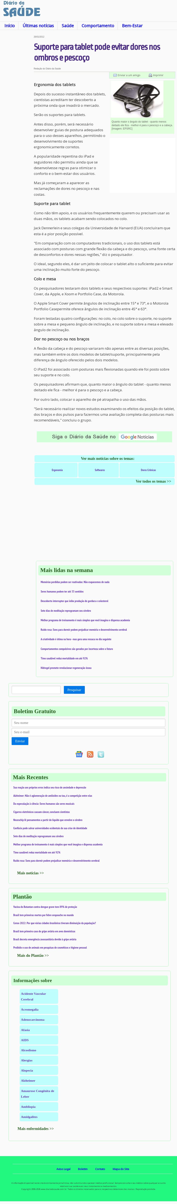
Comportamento (98, 25)
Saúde (68, 25)
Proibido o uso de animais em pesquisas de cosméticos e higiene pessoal (50, 947)
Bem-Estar (132, 25)
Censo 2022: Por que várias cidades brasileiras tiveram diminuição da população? (54, 923)
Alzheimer (28, 1080)
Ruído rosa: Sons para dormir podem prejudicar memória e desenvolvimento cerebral (84, 630)
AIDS (25, 1040)
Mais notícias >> (30, 873)
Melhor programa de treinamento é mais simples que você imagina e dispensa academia (85, 620)
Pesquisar (74, 690)
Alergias (26, 1060)
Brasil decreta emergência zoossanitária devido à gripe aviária (44, 939)
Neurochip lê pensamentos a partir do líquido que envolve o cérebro (47, 820)
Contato (100, 1169)
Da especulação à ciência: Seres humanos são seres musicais (43, 804)
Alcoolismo (28, 1050)
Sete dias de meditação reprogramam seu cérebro (66, 611)
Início (9, 25)
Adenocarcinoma (32, 1019)
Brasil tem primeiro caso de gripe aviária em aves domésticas (44, 931)
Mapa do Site (121, 1169)
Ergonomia (57, 470)
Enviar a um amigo (129, 75)
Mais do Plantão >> (33, 955)
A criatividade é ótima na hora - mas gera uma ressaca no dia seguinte (76, 639)
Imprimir (158, 75)
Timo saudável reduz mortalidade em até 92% (64, 658)
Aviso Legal (63, 1169)
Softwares (100, 470)
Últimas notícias (38, 25)
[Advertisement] (17, 99)
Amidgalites (29, 1117)
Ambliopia (28, 1106)
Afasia (25, 1030)
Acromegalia (29, 1009)
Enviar (20, 741)
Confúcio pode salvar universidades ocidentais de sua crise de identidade (50, 828)
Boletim (83, 1169)
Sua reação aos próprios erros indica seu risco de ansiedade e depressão (49, 787)
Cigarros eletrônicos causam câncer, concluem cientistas (41, 812)
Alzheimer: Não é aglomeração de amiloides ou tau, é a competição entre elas (52, 796)
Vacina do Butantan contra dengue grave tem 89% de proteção (45, 907)
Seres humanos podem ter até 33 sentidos (62, 591)
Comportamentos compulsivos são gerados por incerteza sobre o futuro (77, 649)
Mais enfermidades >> (36, 1129)
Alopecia (27, 1070)
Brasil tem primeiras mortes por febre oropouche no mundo (43, 915)
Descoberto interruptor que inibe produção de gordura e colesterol (74, 601)
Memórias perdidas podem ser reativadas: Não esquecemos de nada (75, 582)
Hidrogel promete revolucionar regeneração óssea (66, 668)
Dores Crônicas (148, 470)
